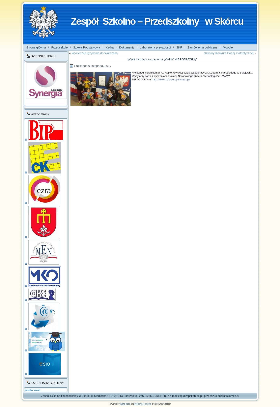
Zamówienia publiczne (202, 47)
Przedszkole (59, 47)
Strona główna (36, 47)
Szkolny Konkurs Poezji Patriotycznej (229, 53)
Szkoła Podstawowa (86, 47)
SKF (179, 47)
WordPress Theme (143, 404)
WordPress (125, 404)
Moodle (228, 47)
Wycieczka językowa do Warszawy (95, 53)
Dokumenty (126, 47)
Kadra (110, 47)
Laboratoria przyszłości (155, 47)
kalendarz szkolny (32, 390)
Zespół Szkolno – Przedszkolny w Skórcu (157, 21)
